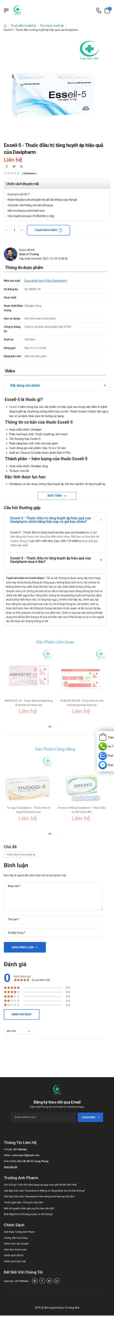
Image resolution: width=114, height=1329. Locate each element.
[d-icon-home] (5, 25)
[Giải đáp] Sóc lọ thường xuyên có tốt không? (28, 1214)
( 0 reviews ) (29, 173)
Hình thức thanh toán (15, 1249)
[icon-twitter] (14, 167)
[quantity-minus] (7, 230)
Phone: (8, 1149)
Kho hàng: (10, 1161)
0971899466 (20, 1149)
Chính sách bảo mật (15, 1261)
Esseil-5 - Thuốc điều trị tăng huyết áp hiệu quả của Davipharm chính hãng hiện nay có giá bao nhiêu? (50, 520)
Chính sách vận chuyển (16, 1243)
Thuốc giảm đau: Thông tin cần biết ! (24, 1202)
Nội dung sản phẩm (25, 385)
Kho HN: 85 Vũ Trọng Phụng (32, 1161)
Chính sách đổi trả (13, 1255)
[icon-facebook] (7, 167)
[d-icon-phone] (99, 10)
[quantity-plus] (22, 230)
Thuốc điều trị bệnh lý (23, 25)
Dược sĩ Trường (29, 254)
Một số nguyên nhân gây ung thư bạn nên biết (29, 1208)
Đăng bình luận (23, 947)
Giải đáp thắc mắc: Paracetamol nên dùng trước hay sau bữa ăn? (39, 1196)
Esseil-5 (14, 407)
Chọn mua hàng (46, 230)
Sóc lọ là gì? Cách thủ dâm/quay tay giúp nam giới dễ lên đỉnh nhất (40, 1184)
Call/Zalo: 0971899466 (16, 1281)
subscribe (90, 1117)
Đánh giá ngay (21, 1014)
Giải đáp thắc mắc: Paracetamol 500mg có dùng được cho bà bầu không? (44, 1190)
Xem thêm (54, 495)
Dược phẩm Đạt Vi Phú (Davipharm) (45, 280)
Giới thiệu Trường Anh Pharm (19, 1231)
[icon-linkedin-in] (21, 167)
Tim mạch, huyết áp (52, 25)
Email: (8, 1155)
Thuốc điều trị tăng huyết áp (21, 854)
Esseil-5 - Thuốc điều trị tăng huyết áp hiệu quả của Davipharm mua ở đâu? (50, 560)
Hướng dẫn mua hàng (16, 1237)
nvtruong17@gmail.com (25, 1155)
